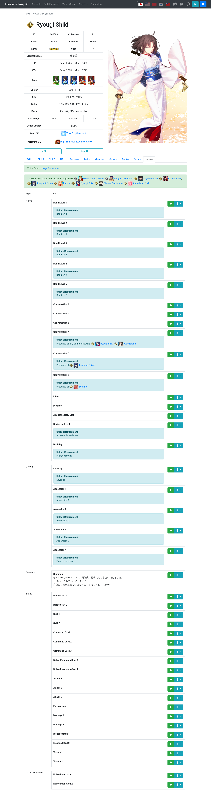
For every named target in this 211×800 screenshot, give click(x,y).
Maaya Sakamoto (49, 168)
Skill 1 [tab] (30, 159)
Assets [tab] (137, 159)
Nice (43, 151)
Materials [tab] (99, 159)
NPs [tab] (62, 159)
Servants (36, 4)
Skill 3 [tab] (52, 159)
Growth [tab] (113, 159)
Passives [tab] (74, 159)
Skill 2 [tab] (41, 159)
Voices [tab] (149, 159)
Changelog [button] (96, 4)
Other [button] (72, 4)
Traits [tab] (87, 159)
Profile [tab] (125, 159)
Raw (85, 151)
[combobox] (105, 13)
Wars (64, 4)
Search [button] (82, 4)
